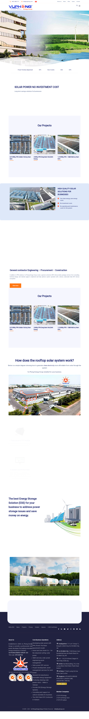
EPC (40, 70)
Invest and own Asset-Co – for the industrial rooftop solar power (43, 653)
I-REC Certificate (52, 627)
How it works (50, 70)
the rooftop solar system (47, 360)
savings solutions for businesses (31, 91)
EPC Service (76, 277)
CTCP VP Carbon (61, 700)
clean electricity (48, 365)
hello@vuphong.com (59, 709)
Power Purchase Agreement (25, 70)
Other (69, 1)
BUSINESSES (63, 194)
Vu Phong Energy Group (30, 275)
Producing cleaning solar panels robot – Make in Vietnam (41, 682)
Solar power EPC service (41, 665)
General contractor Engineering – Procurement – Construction (38, 270)
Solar (71, 277)
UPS (70, 70)
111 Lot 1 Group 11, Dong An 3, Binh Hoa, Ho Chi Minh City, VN (67, 646)
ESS (62, 70)
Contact (78, 1)
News (64, 1)
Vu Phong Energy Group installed (38, 372)
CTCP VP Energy (61, 695)
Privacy (31, 627)
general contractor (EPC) (48, 275)
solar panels (24, 445)
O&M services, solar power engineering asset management (41, 660)
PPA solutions (20, 275)
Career (73, 1)
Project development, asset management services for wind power (43, 670)
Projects (24, 627)
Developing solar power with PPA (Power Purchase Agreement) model (42, 645)
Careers (43, 627)
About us (59, 1)
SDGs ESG (11, 627)
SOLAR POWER (23, 87)
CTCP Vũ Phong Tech (62, 698)
